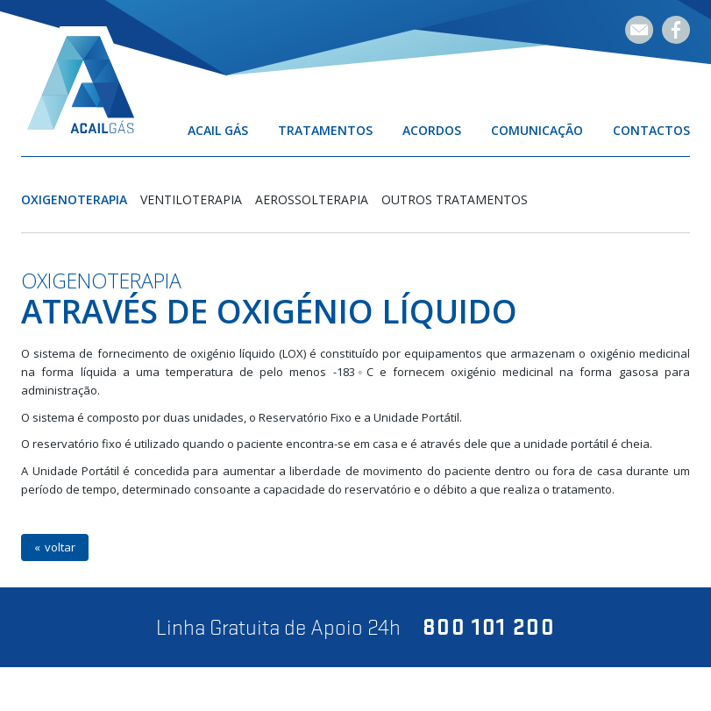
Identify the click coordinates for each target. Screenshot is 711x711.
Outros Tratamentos (454, 199)
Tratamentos (325, 131)
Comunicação (537, 131)
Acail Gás (218, 131)
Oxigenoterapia (74, 199)
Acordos (431, 131)
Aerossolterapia (311, 199)
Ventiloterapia (191, 199)
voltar (60, 547)
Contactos (651, 131)
